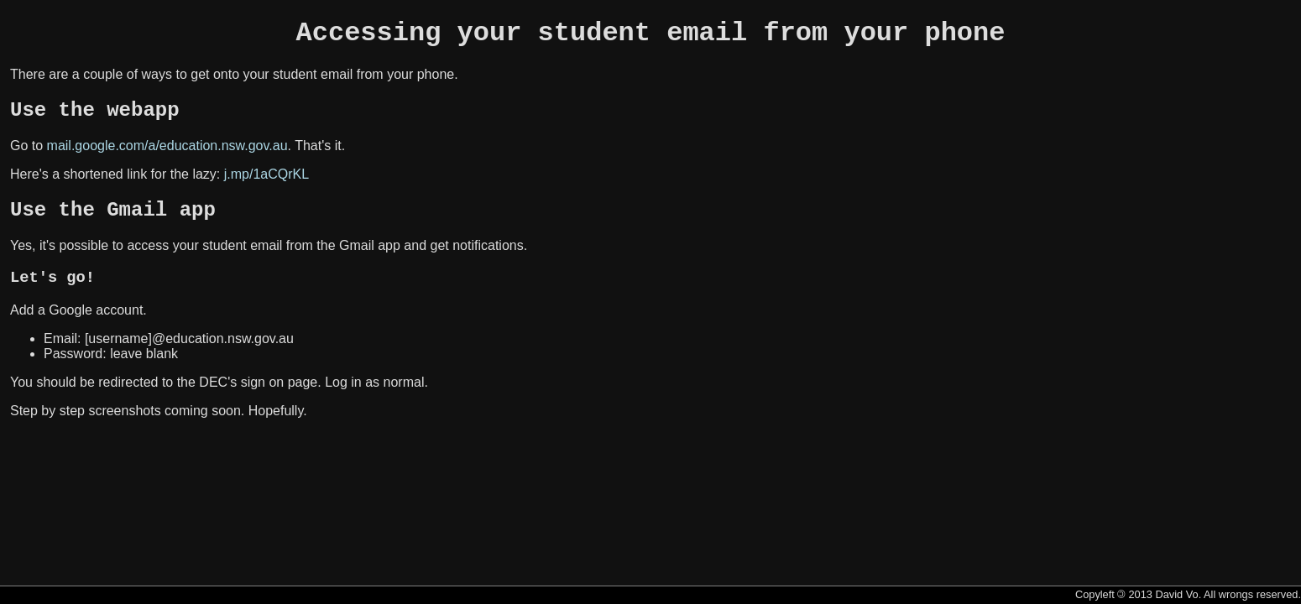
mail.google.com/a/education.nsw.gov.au (167, 155)
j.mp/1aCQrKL (266, 184)
